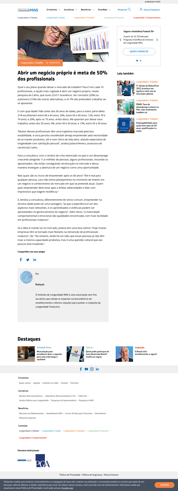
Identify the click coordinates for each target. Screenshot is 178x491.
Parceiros (74, 383)
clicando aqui (67, 488)
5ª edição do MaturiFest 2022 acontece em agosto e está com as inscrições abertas (147, 90)
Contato (64, 383)
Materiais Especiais (27, 418)
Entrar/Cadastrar (152, 10)
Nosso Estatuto (111, 475)
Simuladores (100, 413)
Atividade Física (44, 347)
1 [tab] (137, 60)
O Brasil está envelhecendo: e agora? (146, 352)
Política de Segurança (92, 475)
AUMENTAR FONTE (153, 2)
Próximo (156, 39)
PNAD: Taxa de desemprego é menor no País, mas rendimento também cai (147, 108)
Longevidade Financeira (114, 17)
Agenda (36, 383)
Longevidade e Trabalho (84, 17)
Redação (39, 284)
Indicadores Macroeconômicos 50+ (60, 396)
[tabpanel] (139, 42)
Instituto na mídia (50, 383)
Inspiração (139, 347)
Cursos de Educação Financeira (78, 413)
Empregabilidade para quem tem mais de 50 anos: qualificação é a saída (146, 127)
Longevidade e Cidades (27, 17)
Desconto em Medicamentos (31, 413)
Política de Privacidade (70, 475)
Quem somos (25, 383)
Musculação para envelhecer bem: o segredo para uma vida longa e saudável (49, 355)
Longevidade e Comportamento (147, 17)
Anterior (121, 39)
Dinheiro (89, 347)
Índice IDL (82, 396)
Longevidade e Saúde (55, 17)
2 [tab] (140, 60)
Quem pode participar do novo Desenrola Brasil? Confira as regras (97, 354)
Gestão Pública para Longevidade (34, 400)
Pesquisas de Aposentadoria (63, 400)
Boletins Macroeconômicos (31, 396)
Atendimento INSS (54, 413)
